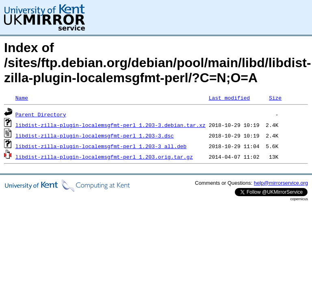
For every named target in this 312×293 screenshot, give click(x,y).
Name (21, 97)
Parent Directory (40, 114)
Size (275, 97)
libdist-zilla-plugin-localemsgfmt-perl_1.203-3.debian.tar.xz (110, 125)
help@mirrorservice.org (281, 183)
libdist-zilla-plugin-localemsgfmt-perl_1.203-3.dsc (94, 135)
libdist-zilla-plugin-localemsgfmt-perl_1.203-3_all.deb (100, 146)
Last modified (229, 97)
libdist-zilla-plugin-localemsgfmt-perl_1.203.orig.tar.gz (104, 156)
